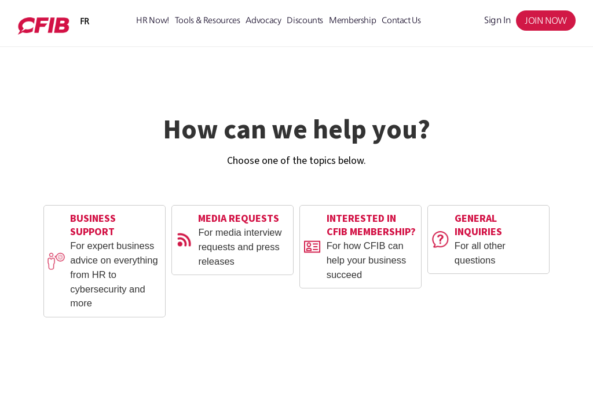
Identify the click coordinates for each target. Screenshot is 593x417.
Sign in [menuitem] (497, 19)
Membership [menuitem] (352, 20)
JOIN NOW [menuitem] (546, 20)
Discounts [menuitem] (305, 20)
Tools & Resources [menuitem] (207, 20)
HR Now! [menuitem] (152, 20)
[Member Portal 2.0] (43, 26)
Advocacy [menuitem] (263, 20)
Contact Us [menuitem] (401, 20)
